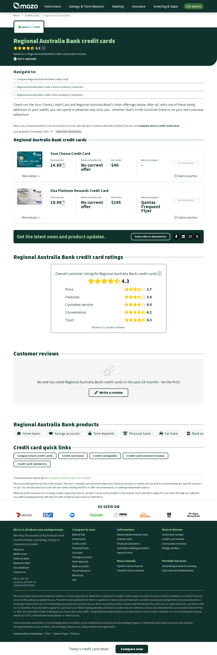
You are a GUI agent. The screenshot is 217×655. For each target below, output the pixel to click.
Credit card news (73, 455)
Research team (21, 563)
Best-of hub (78, 534)
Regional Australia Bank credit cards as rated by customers (50, 87)
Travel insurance (81, 570)
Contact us (19, 572)
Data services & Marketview (177, 570)
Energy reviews (170, 548)
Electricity (78, 575)
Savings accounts (64, 433)
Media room (20, 553)
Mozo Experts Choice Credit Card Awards (68, 478)
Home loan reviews (172, 534)
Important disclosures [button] (68, 131)
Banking (118, 6)
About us (18, 549)
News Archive (124, 552)
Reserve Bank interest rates (132, 534)
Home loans (52, 6)
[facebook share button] (176, 236)
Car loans (168, 433)
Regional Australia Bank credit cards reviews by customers (50, 95)
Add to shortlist (185, 176)
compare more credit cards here (158, 125)
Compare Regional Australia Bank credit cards (42, 79)
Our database (21, 567)
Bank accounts (200, 433)
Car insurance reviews (174, 543)
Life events (193, 6)
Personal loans (137, 433)
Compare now (132, 649)
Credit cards (79, 543)
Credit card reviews (173, 539)
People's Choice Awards (130, 570)
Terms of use (61, 633)
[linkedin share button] (183, 236)
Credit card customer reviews (145, 455)
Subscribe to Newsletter (150, 236)
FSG (48, 633)
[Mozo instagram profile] (190, 236)
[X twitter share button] (197, 236)
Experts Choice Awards (130, 566)
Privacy (75, 633)
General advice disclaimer (27, 633)
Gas (74, 579)
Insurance (138, 6)
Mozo (16, 15)
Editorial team (21, 558)
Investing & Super (165, 6)
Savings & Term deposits (86, 6)
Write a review (108, 392)
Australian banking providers (133, 548)
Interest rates (124, 539)
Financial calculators (128, 543)
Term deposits (101, 433)
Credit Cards (32, 15)
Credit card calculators (32, 464)
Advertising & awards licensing (179, 566)
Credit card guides (105, 455)
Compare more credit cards (35, 455)
